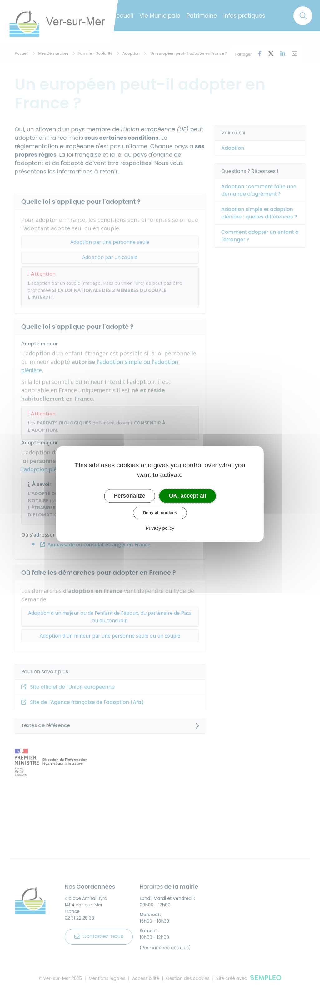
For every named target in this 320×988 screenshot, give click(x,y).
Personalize (129, 496)
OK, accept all (187, 496)
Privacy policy (160, 528)
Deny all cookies (160, 512)
